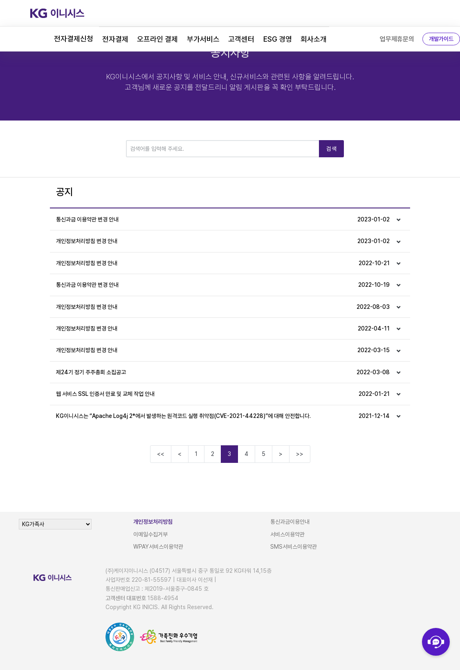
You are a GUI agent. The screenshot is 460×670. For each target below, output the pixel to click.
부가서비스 (203, 39)
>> (299, 454)
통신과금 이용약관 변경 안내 (223, 219)
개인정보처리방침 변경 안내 (223, 241)
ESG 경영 (277, 39)
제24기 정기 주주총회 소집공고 (223, 372)
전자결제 (115, 39)
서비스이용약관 (287, 534)
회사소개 (314, 39)
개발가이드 (441, 39)
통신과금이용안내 (290, 521)
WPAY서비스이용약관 (158, 546)
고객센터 (241, 39)
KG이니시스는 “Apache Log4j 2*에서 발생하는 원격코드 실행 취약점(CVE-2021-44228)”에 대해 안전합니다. (223, 415)
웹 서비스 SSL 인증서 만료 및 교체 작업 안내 (223, 393)
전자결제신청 (73, 38)
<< (160, 454)
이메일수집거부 (150, 534)
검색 (331, 148)
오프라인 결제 (157, 39)
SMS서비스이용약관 (293, 546)
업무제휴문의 (397, 39)
